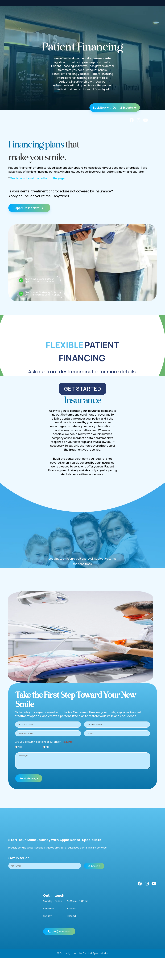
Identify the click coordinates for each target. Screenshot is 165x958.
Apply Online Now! (29, 208)
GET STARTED (82, 388)
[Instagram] (138, 120)
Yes (20, 746)
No (47, 746)
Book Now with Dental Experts (114, 107)
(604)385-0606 (60, 931)
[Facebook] (132, 120)
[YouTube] (145, 120)
